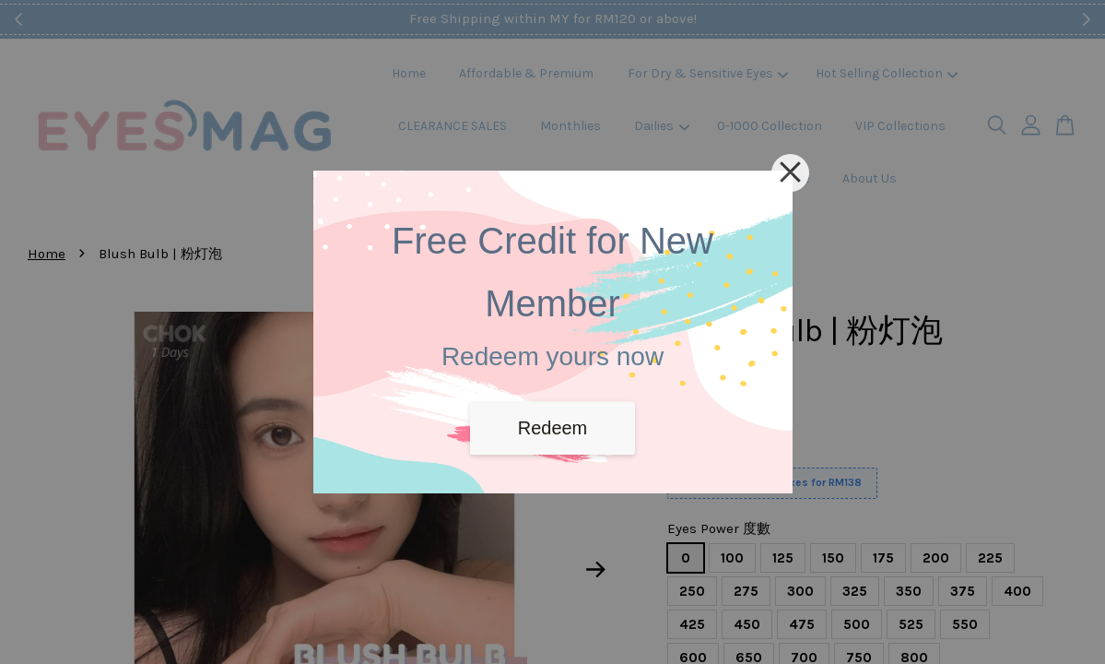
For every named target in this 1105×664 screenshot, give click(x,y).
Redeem (553, 428)
